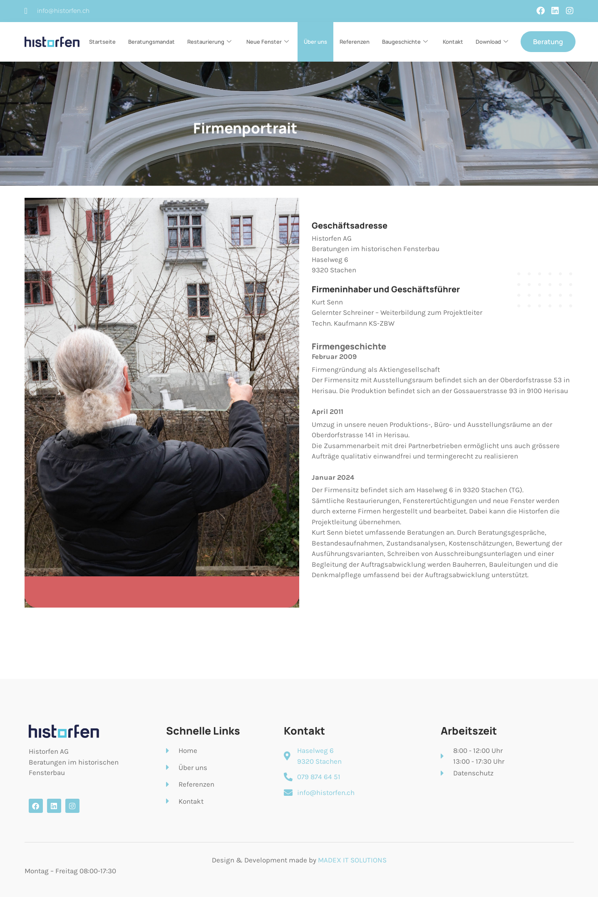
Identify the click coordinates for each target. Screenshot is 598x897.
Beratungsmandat (151, 41)
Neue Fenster (267, 41)
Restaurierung (209, 41)
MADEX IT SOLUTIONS (352, 860)
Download (492, 41)
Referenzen (355, 41)
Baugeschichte (405, 41)
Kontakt (453, 41)
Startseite (102, 41)
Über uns (315, 41)
